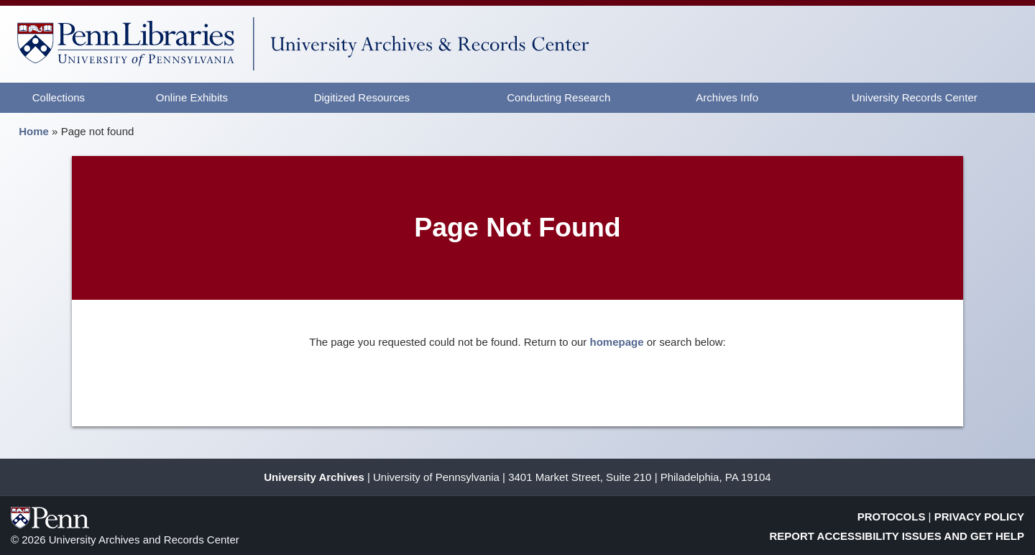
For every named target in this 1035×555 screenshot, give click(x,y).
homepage (617, 342)
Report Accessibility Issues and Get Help (897, 536)
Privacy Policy (979, 516)
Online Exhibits (192, 97)
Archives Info (727, 97)
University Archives (314, 477)
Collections (58, 97)
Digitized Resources (362, 97)
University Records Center (915, 97)
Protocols (891, 516)
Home (34, 131)
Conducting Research (558, 97)
